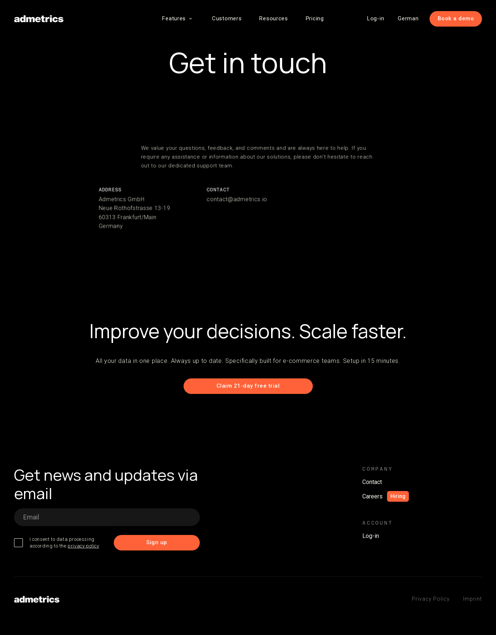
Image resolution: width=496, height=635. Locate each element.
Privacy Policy (431, 599)
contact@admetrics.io (237, 199)
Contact (372, 481)
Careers (372, 496)
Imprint (472, 599)
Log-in (375, 18)
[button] (178, 18)
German (408, 18)
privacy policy (83, 546)
